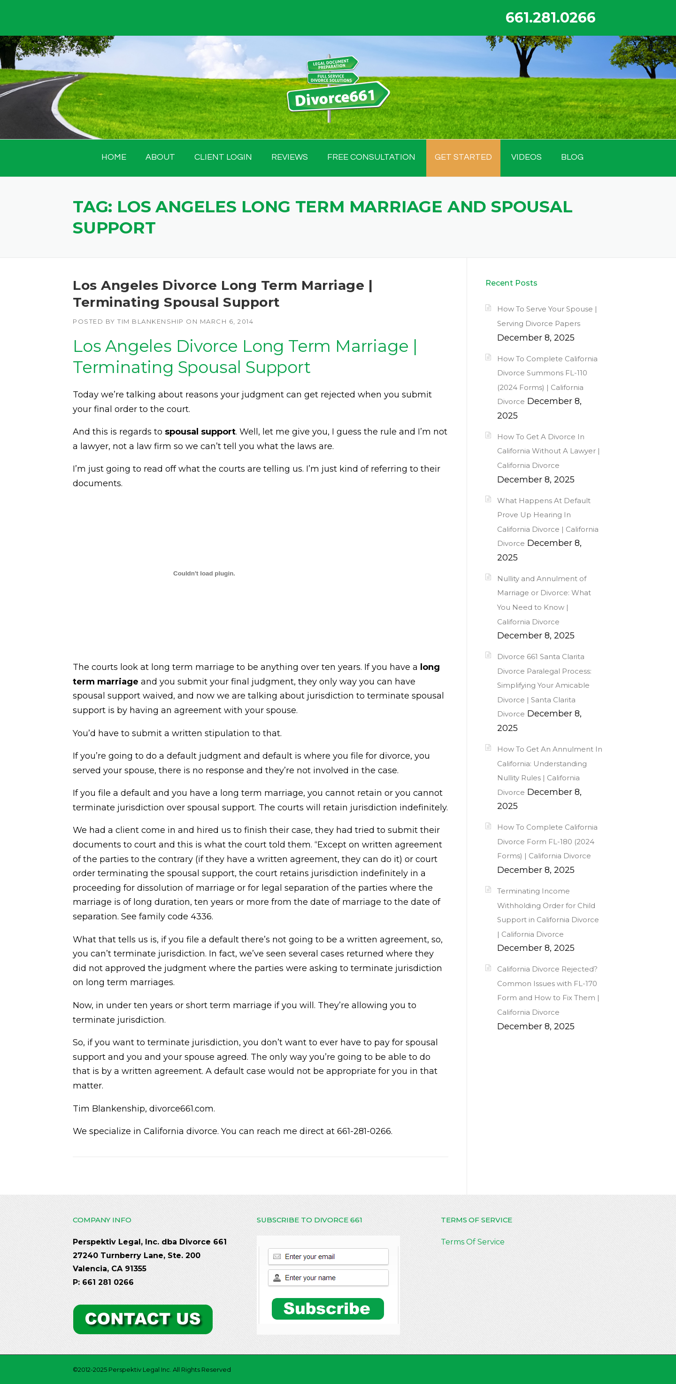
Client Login (223, 157)
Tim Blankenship (150, 321)
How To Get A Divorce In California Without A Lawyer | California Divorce (548, 451)
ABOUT (160, 157)
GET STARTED (463, 157)
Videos (526, 157)
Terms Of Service (473, 1241)
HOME (113, 157)
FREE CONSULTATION (371, 157)
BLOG (572, 157)
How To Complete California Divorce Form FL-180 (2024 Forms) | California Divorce (547, 841)
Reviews (289, 157)
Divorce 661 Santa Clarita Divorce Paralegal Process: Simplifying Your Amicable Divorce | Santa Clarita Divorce (544, 685)
